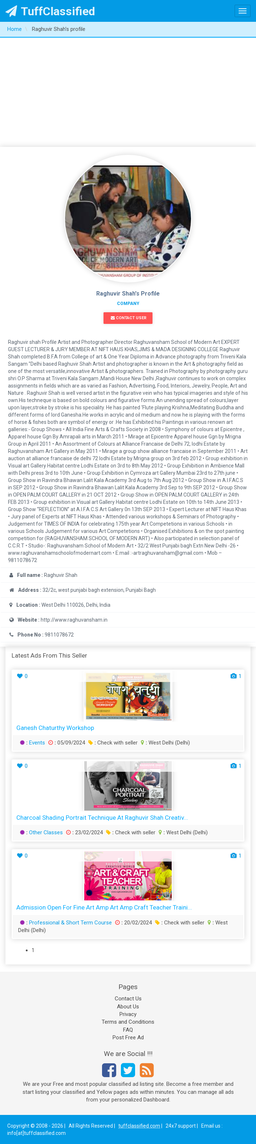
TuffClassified (50, 11)
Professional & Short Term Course (70, 922)
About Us (128, 1006)
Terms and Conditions (128, 1022)
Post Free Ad (128, 1037)
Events (37, 742)
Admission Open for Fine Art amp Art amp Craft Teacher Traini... (104, 907)
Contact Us (128, 998)
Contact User (128, 318)
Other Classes (46, 832)
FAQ (128, 1030)
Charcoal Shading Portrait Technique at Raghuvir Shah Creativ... (102, 817)
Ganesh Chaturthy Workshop (55, 727)
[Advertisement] (128, 92)
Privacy (128, 1014)
